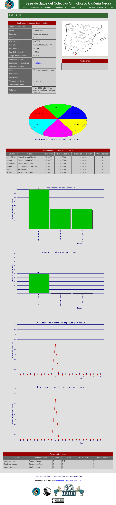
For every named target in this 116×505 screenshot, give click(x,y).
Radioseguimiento (96, 7)
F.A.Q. (81, 7)
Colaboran (59, 7)
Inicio (25, 7)
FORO (110, 7)
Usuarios (47, 7)
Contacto (71, 7)
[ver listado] (38, 63)
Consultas (35, 7)
